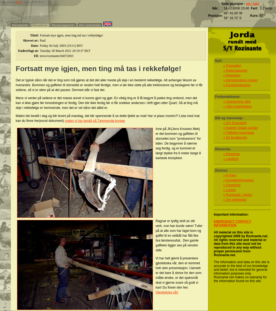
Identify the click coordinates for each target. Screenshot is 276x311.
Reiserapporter (63, 25)
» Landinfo (230, 159)
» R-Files (229, 175)
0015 (19, 2)
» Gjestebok (232, 185)
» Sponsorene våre (237, 101)
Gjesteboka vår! (167, 292)
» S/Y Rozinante (235, 123)
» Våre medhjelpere (237, 106)
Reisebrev (40, 25)
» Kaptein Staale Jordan (240, 128)
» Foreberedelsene (237, 85)
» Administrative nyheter (240, 80)
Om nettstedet (90, 25)
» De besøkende (235, 137)
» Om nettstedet (234, 200)
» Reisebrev (232, 75)
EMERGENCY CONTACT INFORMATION (232, 223)
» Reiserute (231, 154)
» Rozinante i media (237, 195)
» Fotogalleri (232, 66)
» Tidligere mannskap (238, 133)
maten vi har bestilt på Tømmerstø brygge (95, 121)
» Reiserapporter (235, 70)
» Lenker (229, 190)
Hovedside (20, 25)
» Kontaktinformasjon (238, 180)
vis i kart (252, 4)
